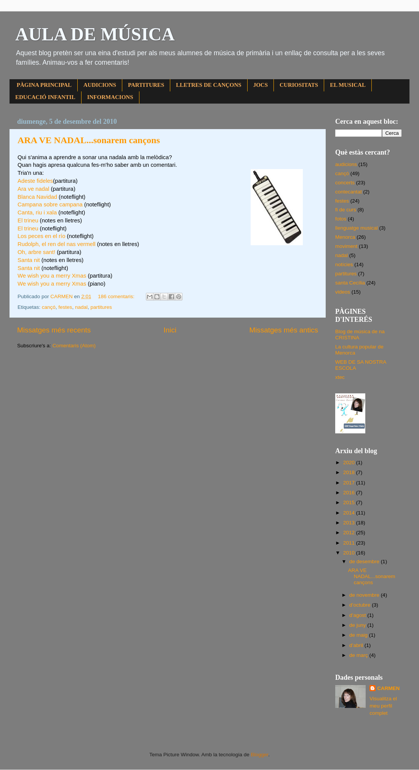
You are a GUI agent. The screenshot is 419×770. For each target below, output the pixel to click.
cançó (49, 307)
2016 (349, 492)
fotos (340, 219)
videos (342, 292)
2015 (349, 502)
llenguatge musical (356, 228)
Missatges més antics (283, 330)
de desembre (365, 561)
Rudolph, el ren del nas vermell (57, 244)
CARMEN (388, 688)
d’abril (357, 645)
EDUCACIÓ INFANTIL (45, 97)
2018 (349, 472)
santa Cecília (350, 283)
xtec (340, 377)
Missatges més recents (54, 330)
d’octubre (360, 605)
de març (359, 655)
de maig (359, 635)
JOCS (260, 85)
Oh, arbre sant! (36, 252)
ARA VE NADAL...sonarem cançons (89, 140)
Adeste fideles (35, 181)
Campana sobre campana (50, 204)
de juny (358, 625)
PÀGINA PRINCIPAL (44, 85)
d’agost (358, 615)
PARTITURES (146, 85)
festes (65, 307)
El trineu (28, 220)
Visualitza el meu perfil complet (383, 706)
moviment (346, 246)
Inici (170, 330)
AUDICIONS (99, 85)
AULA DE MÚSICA (95, 34)
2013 (349, 523)
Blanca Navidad (37, 197)
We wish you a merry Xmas (52, 276)
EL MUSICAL (348, 85)
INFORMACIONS (110, 97)
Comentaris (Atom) (74, 345)
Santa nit (29, 260)
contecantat (348, 192)
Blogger (259, 754)
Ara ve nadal (33, 189)
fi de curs (345, 209)
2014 (349, 513)
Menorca (345, 237)
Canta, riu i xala (37, 212)
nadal (81, 307)
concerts (345, 182)
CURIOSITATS (299, 85)
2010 (349, 553)
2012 (349, 532)
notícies (344, 264)
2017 (349, 483)
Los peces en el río (41, 236)
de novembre (365, 595)
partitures (101, 307)
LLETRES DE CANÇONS (208, 85)
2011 (349, 543)
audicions (346, 164)
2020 (349, 462)
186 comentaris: (117, 296)
